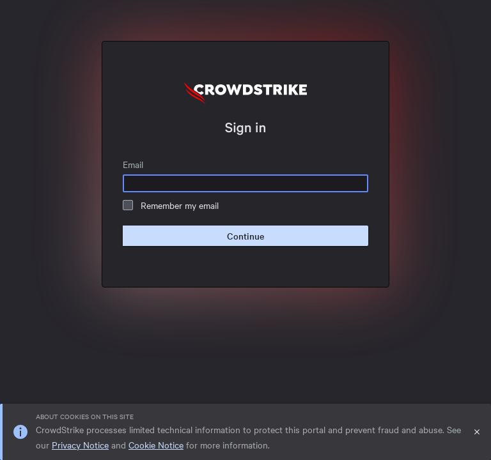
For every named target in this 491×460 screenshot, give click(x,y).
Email (133, 164)
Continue (245, 235)
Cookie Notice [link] (156, 444)
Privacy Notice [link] (80, 444)
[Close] (477, 431)
